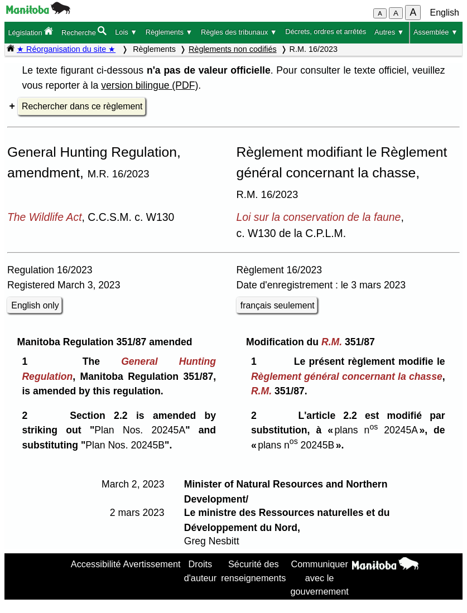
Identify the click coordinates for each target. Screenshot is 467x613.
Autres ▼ (389, 32)
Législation (30, 31)
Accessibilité (96, 564)
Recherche (84, 31)
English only (35, 305)
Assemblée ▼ (435, 32)
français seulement (277, 305)
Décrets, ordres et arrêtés (325, 31)
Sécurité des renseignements (253, 570)
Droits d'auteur (200, 570)
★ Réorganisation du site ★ (66, 49)
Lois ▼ (126, 32)
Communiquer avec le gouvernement (319, 577)
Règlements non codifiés (233, 49)
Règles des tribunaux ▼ (239, 32)
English (444, 12)
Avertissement (152, 564)
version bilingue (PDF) (149, 85)
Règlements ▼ (169, 32)
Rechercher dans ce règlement (82, 106)
